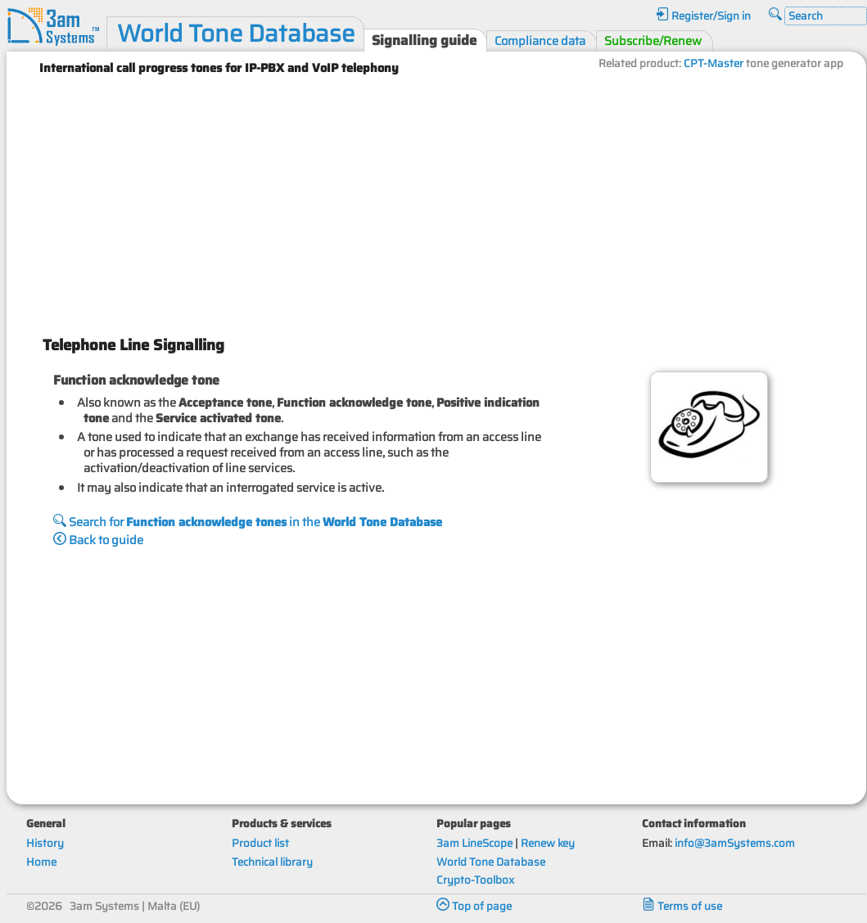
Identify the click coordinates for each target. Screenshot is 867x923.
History (45, 843)
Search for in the (247, 521)
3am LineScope (474, 843)
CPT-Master (713, 63)
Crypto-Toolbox (475, 880)
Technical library (272, 862)
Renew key (548, 843)
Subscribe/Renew (653, 40)
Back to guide (98, 539)
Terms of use (682, 906)
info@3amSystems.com (735, 843)
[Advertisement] (436, 198)
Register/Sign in (703, 16)
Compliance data (539, 40)
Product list (260, 843)
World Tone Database (235, 33)
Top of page (474, 906)
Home (41, 862)
